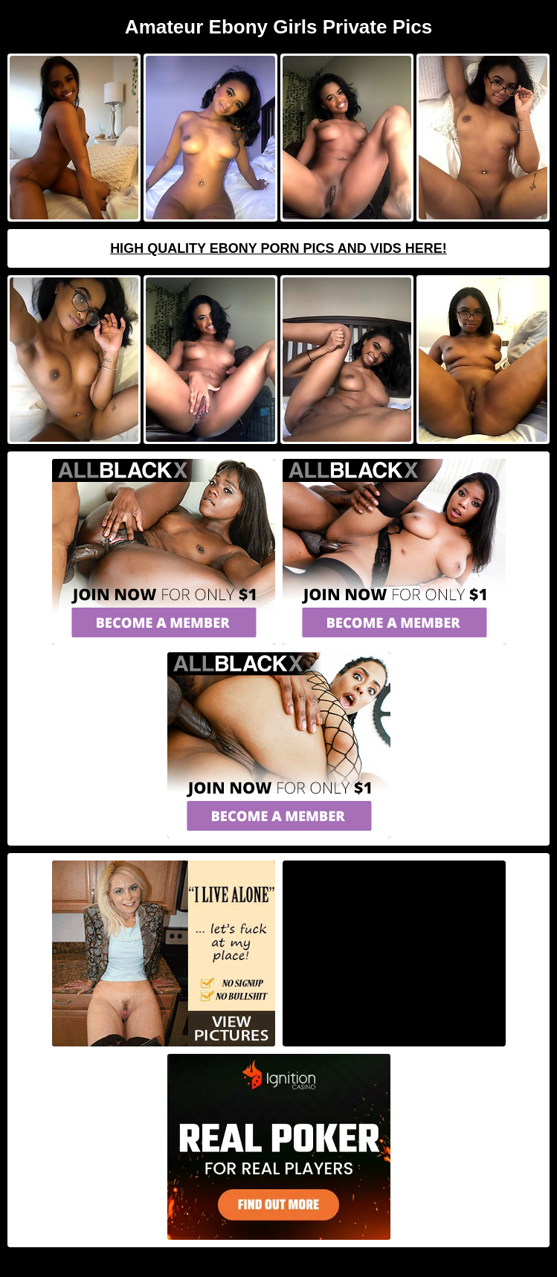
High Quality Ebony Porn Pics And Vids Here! (278, 248)
